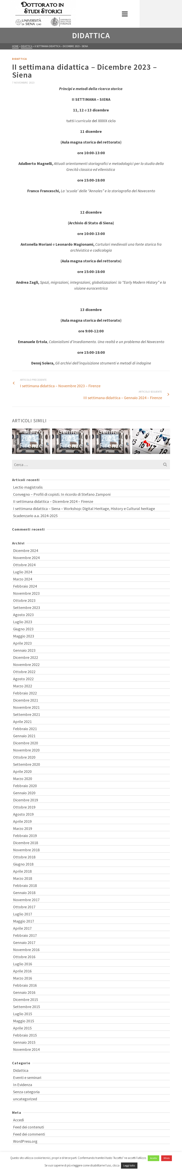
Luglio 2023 (22, 621)
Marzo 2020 (22, 778)
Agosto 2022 (23, 678)
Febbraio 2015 (25, 1035)
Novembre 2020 (26, 750)
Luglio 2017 (22, 913)
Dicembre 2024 (25, 550)
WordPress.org (25, 1141)
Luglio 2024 (22, 571)
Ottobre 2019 (24, 807)
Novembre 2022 (26, 664)
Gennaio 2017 (24, 942)
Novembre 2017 (26, 899)
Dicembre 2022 (25, 657)
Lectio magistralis (28, 487)
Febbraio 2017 (25, 935)
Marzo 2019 (22, 828)
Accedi (18, 1119)
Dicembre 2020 (25, 742)
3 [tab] (84, 452)
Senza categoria (26, 1091)
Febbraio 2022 (25, 693)
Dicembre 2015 (25, 999)
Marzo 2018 (22, 878)
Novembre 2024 (26, 557)
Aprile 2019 (22, 821)
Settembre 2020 (26, 764)
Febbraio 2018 (25, 885)
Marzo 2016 (22, 978)
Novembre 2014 (26, 1049)
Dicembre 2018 (25, 842)
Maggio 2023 (23, 636)
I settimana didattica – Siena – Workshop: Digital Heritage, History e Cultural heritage (84, 508)
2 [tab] (79, 452)
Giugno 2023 (23, 628)
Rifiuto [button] (167, 1158)
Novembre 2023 (26, 593)
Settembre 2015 (26, 1006)
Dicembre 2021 (25, 700)
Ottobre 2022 (24, 671)
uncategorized (25, 1098)
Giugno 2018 (23, 864)
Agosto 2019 (23, 814)
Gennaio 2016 (24, 992)
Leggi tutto (129, 1165)
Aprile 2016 (22, 970)
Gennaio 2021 (24, 735)
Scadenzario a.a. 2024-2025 (35, 515)
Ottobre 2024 (24, 564)
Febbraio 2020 (25, 785)
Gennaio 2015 (24, 1042)
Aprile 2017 (22, 928)
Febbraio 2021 (25, 728)
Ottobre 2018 (24, 856)
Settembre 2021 (26, 714)
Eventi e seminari (27, 1077)
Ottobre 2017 (24, 906)
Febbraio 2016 (25, 985)
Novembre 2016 (26, 949)
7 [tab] (103, 452)
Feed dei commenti (29, 1134)
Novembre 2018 (26, 849)
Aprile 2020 (22, 771)
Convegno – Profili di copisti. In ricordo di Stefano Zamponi (62, 494)
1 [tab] (74, 452)
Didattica (19, 59)
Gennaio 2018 (24, 892)
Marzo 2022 (22, 685)
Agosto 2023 (23, 614)
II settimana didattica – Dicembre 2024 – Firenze (53, 501)
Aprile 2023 (22, 643)
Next (166, 441)
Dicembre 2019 (25, 799)
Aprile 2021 (22, 721)
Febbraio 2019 (25, 835)
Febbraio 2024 (25, 586)
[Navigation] (165, 14)
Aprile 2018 (22, 871)
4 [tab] (89, 452)
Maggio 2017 (23, 921)
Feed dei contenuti (28, 1126)
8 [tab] (108, 452)
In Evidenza (22, 1084)
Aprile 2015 (22, 1027)
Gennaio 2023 (24, 650)
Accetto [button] (153, 1158)
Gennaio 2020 (24, 792)
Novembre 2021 (26, 707)
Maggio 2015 (23, 1020)
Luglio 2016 (22, 963)
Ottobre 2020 (24, 757)
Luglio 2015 (22, 1013)
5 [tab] (93, 452)
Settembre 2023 (26, 607)
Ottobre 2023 (24, 600)
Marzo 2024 (22, 578)
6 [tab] (98, 452)
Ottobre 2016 (24, 956)
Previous (15, 441)
